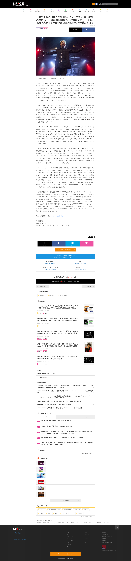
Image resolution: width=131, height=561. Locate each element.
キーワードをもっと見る (87, 516)
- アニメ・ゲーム (70, 540)
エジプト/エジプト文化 (67, 513)
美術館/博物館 (66, 509)
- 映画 (68, 546)
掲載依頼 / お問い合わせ (107, 536)
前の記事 (41, 286)
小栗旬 (40, 513)
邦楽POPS (41, 295)
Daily (46, 417)
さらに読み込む (70, 500)
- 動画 (85, 532)
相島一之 (85, 509)
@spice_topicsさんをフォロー (21, 539)
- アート (68, 542)
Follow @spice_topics (50, 263)
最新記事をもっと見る (87, 453)
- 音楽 (68, 532)
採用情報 (104, 538)
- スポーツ (69, 544)
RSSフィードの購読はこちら (66, 249)
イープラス (39, 520)
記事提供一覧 (105, 534)
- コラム (86, 540)
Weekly (65, 417)
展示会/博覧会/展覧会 (53, 509)
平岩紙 (48, 513)
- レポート (86, 538)
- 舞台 (68, 534)
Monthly (85, 417)
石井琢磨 (79, 513)
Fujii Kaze (41, 509)
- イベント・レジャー (71, 536)
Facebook (18, 533)
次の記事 (90, 286)
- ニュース (86, 534)
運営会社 (104, 532)
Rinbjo (55, 513)
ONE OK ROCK (62, 295)
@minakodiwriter (58, 216)
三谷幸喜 (77, 509)
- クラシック (69, 538)
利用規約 (104, 540)
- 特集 (85, 542)
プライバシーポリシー (107, 542)
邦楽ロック (51, 295)
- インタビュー (87, 536)
